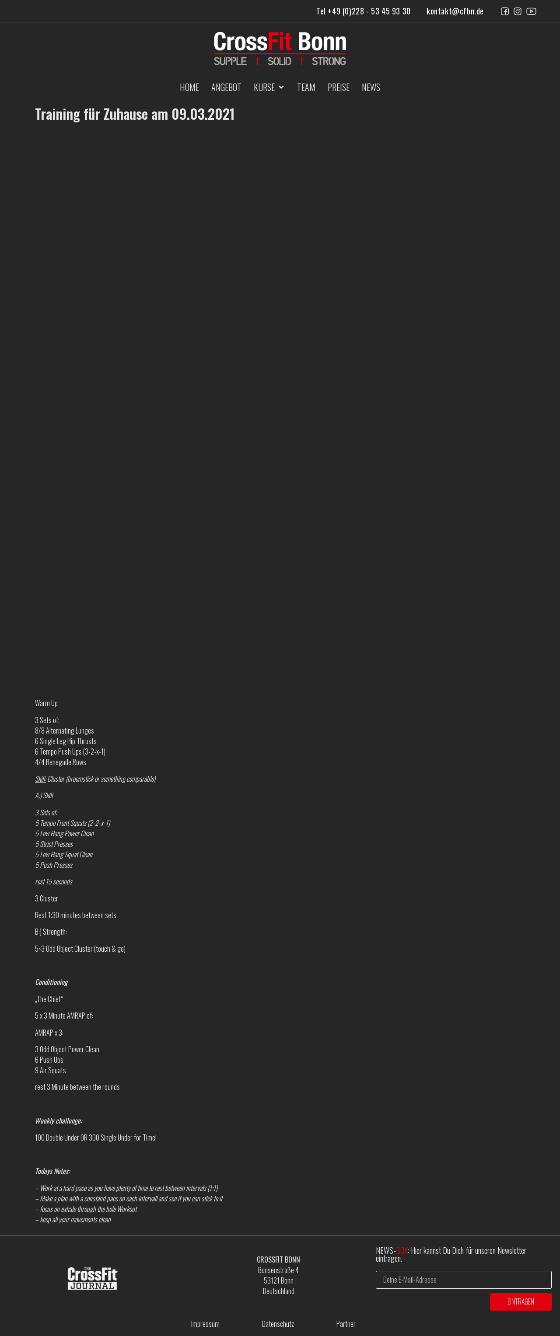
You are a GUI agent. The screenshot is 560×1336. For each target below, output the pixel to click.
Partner (346, 1324)
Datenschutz (278, 1324)
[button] (269, 87)
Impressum (205, 1324)
